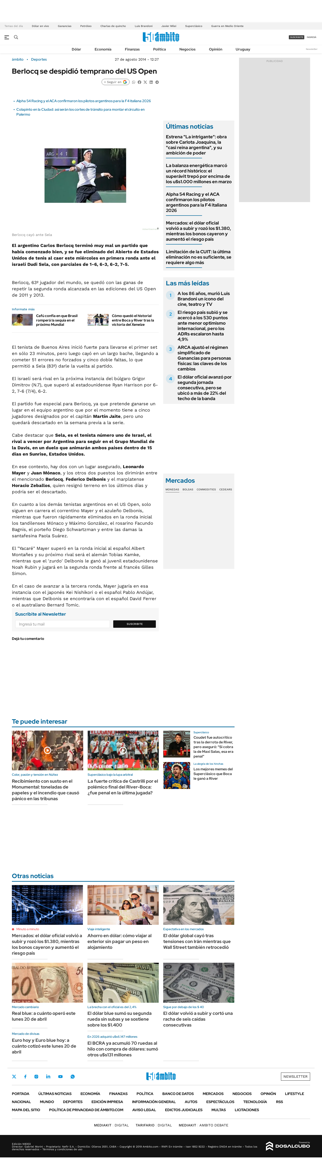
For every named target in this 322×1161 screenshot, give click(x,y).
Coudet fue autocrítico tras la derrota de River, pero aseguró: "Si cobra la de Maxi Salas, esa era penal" (213, 746)
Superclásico (193, 26)
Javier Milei (168, 26)
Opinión (215, 49)
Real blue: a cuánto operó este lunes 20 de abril (44, 1016)
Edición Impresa (107, 1101)
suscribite (296, 37)
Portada (20, 1093)
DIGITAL (111, 1125)
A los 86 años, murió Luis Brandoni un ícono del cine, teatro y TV (204, 299)
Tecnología (255, 1101)
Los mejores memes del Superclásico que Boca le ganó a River (213, 774)
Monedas (172, 489)
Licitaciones (247, 1110)
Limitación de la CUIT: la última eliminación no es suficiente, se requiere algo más (198, 257)
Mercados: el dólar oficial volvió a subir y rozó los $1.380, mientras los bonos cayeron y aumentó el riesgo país (198, 231)
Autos (191, 1101)
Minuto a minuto (27, 929)
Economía (103, 49)
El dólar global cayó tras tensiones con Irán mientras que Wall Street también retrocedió (197, 941)
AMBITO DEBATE (203, 1125)
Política (159, 49)
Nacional (21, 1101)
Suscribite (135, 624)
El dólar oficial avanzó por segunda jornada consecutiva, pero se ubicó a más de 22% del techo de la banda (205, 387)
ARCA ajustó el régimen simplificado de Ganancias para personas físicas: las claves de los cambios (204, 358)
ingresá (311, 37)
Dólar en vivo (40, 26)
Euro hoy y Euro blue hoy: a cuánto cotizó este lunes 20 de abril (44, 1046)
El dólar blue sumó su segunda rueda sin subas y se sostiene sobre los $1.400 (119, 1019)
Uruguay (243, 49)
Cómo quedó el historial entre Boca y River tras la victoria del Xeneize (133, 320)
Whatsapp (73, 1077)
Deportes (39, 59)
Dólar (76, 49)
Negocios (187, 49)
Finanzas (132, 49)
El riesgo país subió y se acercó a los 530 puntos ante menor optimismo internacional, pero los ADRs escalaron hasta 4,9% (203, 325)
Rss (279, 1101)
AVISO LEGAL (144, 1110)
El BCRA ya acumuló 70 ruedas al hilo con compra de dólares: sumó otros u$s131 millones (122, 1049)
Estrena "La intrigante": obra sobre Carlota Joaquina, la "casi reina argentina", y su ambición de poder (196, 145)
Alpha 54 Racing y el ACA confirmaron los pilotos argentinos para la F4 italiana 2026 (83, 101)
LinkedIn (48, 1077)
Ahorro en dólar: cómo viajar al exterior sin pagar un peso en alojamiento (119, 941)
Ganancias (64, 26)
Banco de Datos (178, 1093)
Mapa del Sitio (26, 1110)
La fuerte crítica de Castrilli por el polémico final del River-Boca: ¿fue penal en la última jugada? (123, 787)
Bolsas (188, 489)
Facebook (25, 1077)
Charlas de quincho (113, 26)
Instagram (36, 1077)
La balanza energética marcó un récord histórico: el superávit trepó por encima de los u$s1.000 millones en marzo (199, 174)
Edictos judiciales (183, 1110)
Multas (218, 1110)
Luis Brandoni (143, 26)
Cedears (225, 489)
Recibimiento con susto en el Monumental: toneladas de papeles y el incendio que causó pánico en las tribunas (45, 790)
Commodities (206, 489)
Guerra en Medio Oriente (227, 26)
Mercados (213, 1093)
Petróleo (85, 26)
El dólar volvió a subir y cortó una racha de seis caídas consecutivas (198, 1019)
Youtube (60, 1076)
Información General (154, 1101)
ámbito (18, 59)
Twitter (14, 1076)
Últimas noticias (55, 1093)
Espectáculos (220, 1101)
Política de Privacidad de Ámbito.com (86, 1110)
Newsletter (312, 49)
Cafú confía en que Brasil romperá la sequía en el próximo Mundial (57, 320)
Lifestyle (294, 1093)
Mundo (47, 1101)
